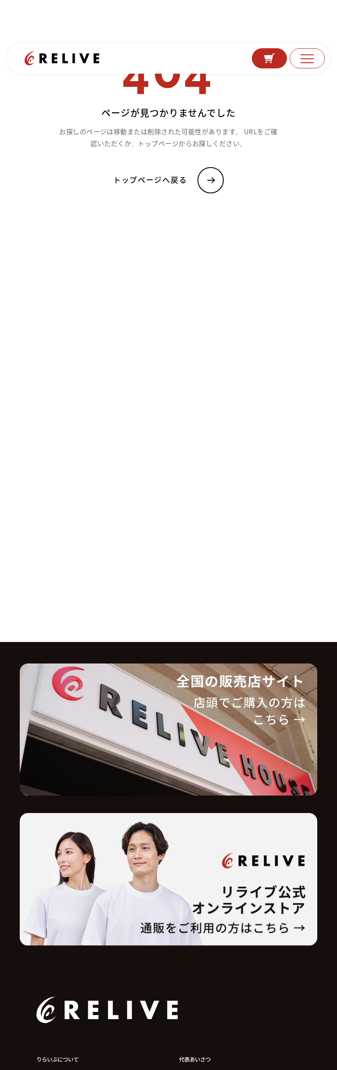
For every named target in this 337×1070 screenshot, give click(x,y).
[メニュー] (307, 58)
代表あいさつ (195, 1059)
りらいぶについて (57, 1059)
